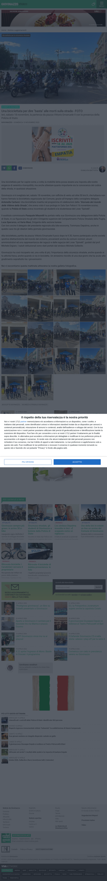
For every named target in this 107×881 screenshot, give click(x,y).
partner (23, 422)
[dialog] (53, 440)
